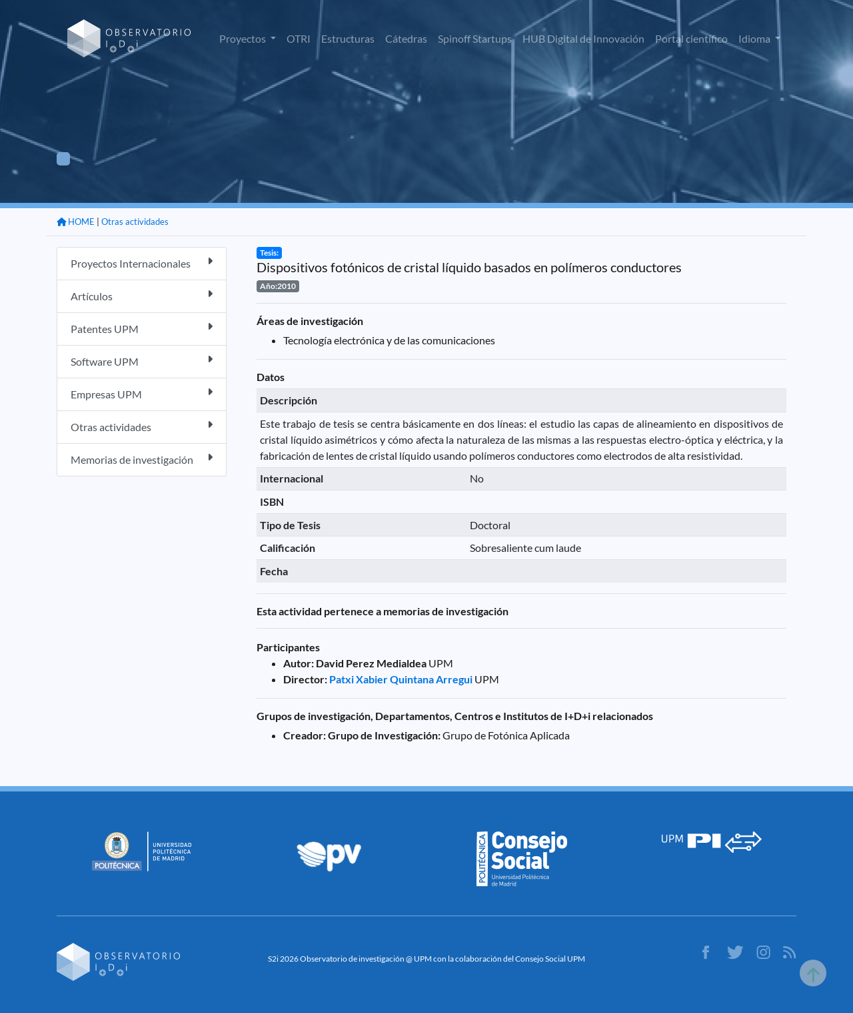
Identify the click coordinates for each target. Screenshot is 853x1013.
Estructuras (348, 38)
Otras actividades (135, 221)
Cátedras (406, 38)
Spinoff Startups (475, 38)
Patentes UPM (142, 328)
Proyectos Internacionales (142, 263)
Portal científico (691, 38)
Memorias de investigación (142, 459)
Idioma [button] (755, 38)
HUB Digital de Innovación (583, 38)
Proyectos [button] (243, 38)
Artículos (142, 295)
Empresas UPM (142, 393)
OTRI (299, 38)
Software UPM (142, 361)
